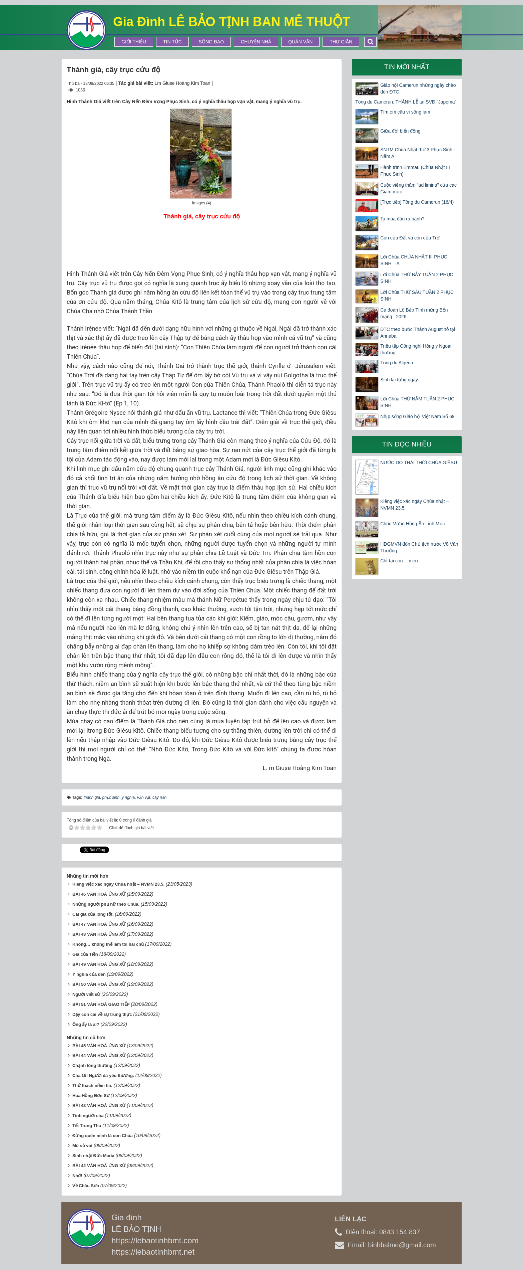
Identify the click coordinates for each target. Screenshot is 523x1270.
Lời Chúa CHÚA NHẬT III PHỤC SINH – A (413, 260)
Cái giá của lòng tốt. (93, 914)
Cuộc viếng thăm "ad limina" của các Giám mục (418, 188)
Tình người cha (88, 1115)
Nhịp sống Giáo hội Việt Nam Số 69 (417, 416)
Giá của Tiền (85, 954)
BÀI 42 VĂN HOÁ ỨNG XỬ (98, 1165)
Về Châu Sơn (85, 1185)
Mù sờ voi (82, 1145)
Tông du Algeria (396, 362)
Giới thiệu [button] (133, 41)
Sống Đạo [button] (211, 41)
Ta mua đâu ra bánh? (402, 218)
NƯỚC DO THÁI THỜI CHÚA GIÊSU (418, 462)
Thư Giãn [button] (341, 41)
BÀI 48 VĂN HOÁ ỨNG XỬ (98, 934)
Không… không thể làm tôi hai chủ (108, 944)
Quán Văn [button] (300, 41)
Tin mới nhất (407, 66)
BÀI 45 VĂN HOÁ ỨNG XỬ (98, 1045)
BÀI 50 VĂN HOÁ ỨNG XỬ (98, 984)
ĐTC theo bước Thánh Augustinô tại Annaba (417, 333)
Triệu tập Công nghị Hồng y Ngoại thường (415, 349)
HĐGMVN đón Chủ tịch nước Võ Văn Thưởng (419, 547)
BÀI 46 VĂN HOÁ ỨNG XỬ (98, 894)
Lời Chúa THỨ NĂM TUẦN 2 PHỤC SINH (417, 402)
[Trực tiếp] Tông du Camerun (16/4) (417, 202)
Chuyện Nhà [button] (256, 41)
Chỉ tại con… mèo (399, 560)
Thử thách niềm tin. (92, 1085)
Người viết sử (86, 994)
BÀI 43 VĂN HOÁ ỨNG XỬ (98, 1105)
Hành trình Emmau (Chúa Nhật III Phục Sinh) (415, 171)
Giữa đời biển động (400, 131)
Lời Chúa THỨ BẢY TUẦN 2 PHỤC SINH (416, 278)
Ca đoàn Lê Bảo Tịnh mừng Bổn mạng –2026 (414, 313)
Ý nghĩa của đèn (89, 974)
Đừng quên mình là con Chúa (102, 1135)
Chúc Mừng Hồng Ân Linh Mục (412, 523)
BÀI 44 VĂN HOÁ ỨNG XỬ (98, 1055)
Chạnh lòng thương (92, 1065)
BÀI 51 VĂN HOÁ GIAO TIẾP (101, 1004)
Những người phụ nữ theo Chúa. (105, 904)
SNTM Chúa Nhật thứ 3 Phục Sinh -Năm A (417, 153)
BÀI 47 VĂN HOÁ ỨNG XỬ (98, 924)
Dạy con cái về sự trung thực (102, 1014)
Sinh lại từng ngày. (399, 379)
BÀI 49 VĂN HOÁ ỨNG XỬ (98, 964)
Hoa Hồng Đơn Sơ (90, 1095)
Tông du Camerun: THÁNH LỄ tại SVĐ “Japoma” (405, 102)
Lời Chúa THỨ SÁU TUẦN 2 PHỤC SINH (417, 296)
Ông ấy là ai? (85, 1024)
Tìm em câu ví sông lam (405, 112)
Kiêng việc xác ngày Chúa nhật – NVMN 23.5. (118, 884)
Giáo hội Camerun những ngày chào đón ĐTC (418, 88)
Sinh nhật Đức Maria (93, 1155)
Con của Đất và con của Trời (410, 237)
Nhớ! (77, 1175)
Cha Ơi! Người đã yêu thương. (103, 1075)
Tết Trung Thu (86, 1125)
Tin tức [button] (172, 41)
